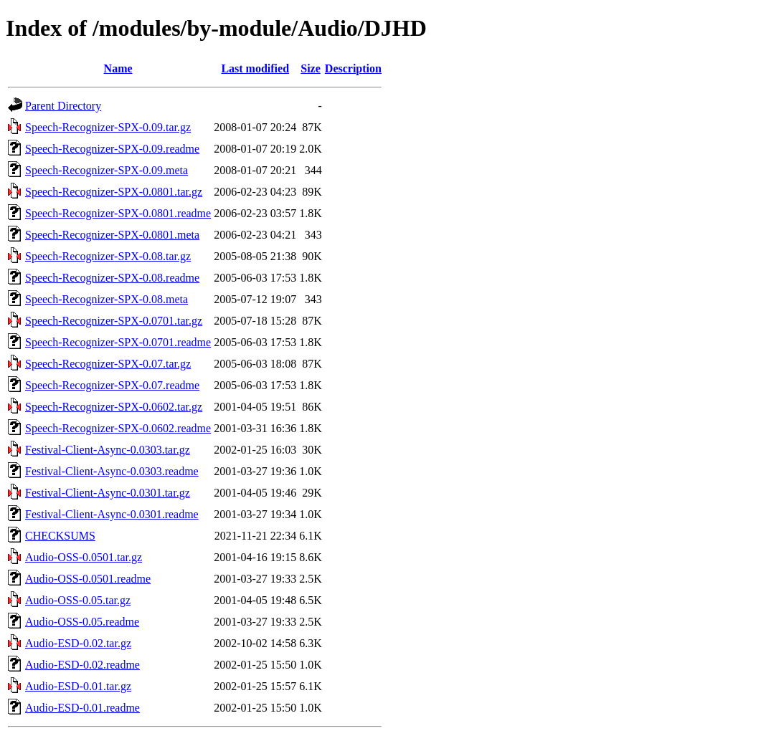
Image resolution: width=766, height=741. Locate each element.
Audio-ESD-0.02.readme (82, 665)
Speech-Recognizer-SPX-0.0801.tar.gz (113, 192)
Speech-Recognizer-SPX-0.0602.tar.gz (113, 407)
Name (118, 68)
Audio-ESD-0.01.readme (82, 708)
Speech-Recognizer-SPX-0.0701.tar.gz (113, 321)
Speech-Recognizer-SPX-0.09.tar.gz (108, 127)
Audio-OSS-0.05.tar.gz (78, 600)
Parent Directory (63, 106)
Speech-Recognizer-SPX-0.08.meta (106, 299)
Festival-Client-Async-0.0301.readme (112, 514)
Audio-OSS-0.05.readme (82, 622)
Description (353, 68)
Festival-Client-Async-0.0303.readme (112, 471)
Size (311, 68)
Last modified (255, 68)
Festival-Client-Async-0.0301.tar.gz (107, 493)
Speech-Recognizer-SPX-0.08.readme (112, 278)
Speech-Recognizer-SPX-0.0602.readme (118, 428)
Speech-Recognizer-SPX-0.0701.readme (118, 342)
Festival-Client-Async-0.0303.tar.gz (107, 450)
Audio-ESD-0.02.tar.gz (78, 643)
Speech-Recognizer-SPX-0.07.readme (112, 385)
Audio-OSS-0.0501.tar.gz (83, 557)
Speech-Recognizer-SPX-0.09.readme (112, 149)
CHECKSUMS (60, 536)
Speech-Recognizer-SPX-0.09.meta (106, 170)
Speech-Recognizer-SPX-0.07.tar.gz (108, 364)
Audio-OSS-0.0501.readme (88, 579)
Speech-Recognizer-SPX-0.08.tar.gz (108, 256)
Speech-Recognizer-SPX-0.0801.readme (118, 213)
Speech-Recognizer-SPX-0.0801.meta (112, 235)
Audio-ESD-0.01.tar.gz (78, 686)
